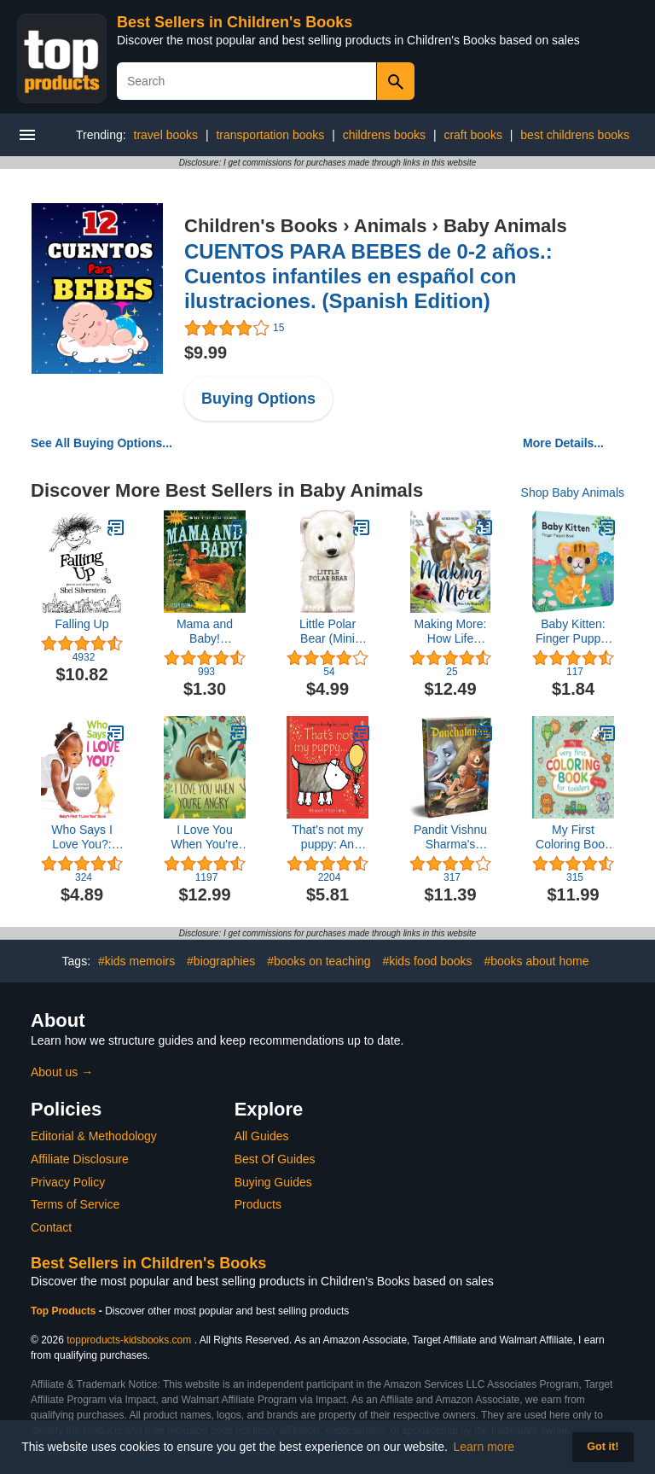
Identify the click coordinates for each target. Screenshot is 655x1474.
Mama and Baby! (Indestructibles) (205, 631)
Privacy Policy (68, 1182)
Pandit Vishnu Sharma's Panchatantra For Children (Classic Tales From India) (450, 837)
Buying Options (258, 398)
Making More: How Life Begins (450, 631)
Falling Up (81, 624)
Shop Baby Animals (572, 492)
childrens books (384, 135)
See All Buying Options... (101, 443)
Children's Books (261, 225)
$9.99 (205, 352)
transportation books (270, 135)
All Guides (262, 1136)
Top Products (65, 1311)
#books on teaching (318, 961)
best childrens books (574, 135)
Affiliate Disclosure (80, 1159)
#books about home (536, 961)
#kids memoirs (136, 961)
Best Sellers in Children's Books (234, 22)
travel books (166, 135)
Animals (390, 225)
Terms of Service (75, 1204)
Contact (51, 1227)
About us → (62, 1072)
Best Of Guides (275, 1159)
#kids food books (427, 961)
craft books (472, 135)
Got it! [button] (602, 1447)
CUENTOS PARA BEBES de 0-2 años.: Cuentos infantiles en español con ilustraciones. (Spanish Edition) (368, 276)
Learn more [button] (484, 1447)
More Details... (563, 443)
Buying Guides (273, 1182)
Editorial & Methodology (94, 1136)
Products (258, 1204)
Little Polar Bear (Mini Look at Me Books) (327, 631)
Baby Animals (505, 225)
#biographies (221, 961)
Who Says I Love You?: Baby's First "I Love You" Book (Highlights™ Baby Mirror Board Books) (81, 837)
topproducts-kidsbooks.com (129, 1340)
